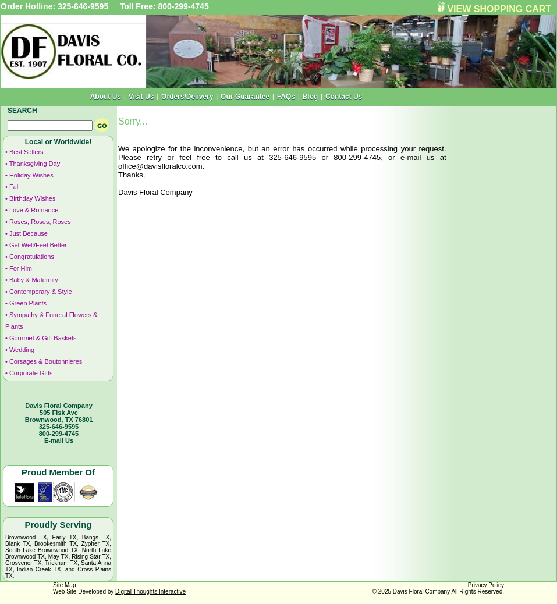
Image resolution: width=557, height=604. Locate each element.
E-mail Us (58, 440)
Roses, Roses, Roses (40, 221)
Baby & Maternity (33, 279)
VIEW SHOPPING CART (499, 9)
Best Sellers (26, 151)
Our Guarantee (245, 97)
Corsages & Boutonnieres (45, 361)
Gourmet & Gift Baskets (43, 338)
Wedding (21, 349)
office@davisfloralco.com (160, 166)
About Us (105, 97)
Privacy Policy (486, 585)
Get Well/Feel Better (38, 244)
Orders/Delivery (187, 97)
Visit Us (141, 97)
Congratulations (31, 256)
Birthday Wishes (32, 198)
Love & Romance (33, 210)
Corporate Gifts (31, 372)
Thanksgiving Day (34, 163)
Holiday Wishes (31, 175)
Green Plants (28, 303)
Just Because (28, 233)
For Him (20, 268)
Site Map (64, 585)
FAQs (286, 97)
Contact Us (343, 97)
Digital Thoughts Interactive (150, 591)
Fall (14, 186)
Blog (310, 97)
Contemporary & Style (40, 291)
